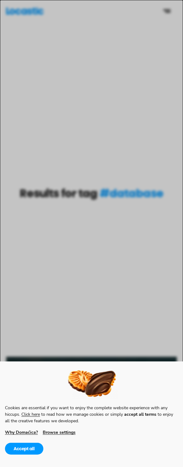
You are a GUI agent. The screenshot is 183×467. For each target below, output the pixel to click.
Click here (30, 414)
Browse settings (59, 432)
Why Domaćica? (21, 432)
